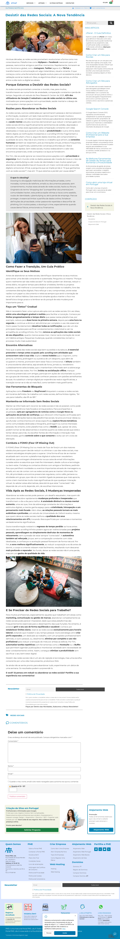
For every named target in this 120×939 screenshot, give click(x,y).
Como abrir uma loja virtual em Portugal (99, 183)
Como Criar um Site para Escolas (98, 56)
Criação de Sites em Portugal (97, 221)
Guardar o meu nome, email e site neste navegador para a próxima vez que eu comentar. (44, 781)
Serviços (30, 3)
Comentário (13, 741)
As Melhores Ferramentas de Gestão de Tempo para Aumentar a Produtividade (99, 160)
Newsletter (91, 219)
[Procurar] (111, 23)
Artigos (42, 3)
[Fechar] (90, 917)
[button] (87, 206)
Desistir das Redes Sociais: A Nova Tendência (99, 215)
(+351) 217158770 (85, 912)
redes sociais (17, 715)
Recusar (63, 934)
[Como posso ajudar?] (115, 934)
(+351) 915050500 (104, 912)
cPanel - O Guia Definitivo (98, 33)
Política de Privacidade (36, 694)
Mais (78, 930)
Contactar (70, 3)
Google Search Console (97, 109)
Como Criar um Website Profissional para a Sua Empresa (97, 135)
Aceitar (79, 934)
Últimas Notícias (56, 3)
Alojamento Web (93, 224)
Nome (11, 765)
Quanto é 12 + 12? (17, 786)
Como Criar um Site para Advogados (98, 82)
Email (10, 773)
